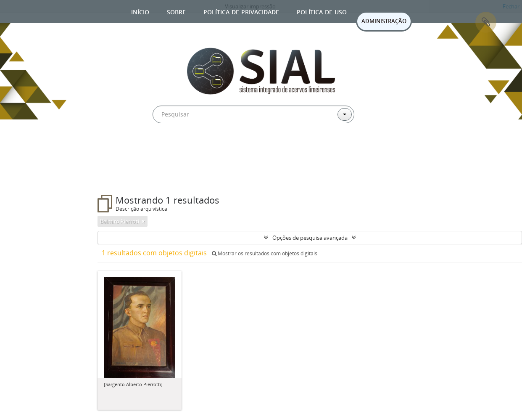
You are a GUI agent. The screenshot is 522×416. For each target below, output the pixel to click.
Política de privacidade (241, 11)
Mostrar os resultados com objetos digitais (264, 253)
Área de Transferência (485, 22)
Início (140, 11)
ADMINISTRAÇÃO (383, 21)
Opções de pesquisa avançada (310, 237)
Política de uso (322, 11)
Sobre (176, 11)
